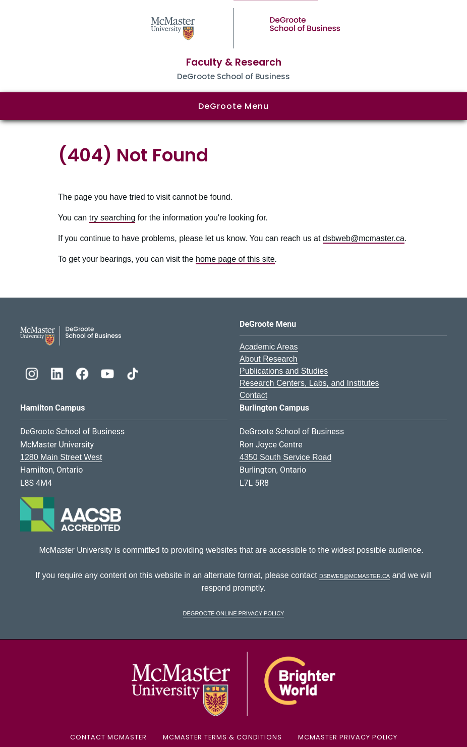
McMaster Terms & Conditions (222, 737)
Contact (253, 395)
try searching (112, 217)
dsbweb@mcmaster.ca (363, 238)
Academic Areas (269, 346)
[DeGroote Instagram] (32, 372)
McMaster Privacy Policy (347, 737)
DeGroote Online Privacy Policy (233, 612)
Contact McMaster (108, 737)
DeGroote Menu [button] (233, 106)
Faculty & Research (233, 62)
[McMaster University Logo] (233, 683)
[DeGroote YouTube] (108, 372)
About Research (269, 359)
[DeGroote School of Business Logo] (70, 335)
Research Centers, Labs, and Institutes (309, 383)
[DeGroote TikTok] (132, 372)
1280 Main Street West (61, 457)
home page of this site (235, 259)
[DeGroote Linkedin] (58, 372)
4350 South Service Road (285, 457)
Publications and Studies (284, 371)
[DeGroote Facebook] (83, 372)
